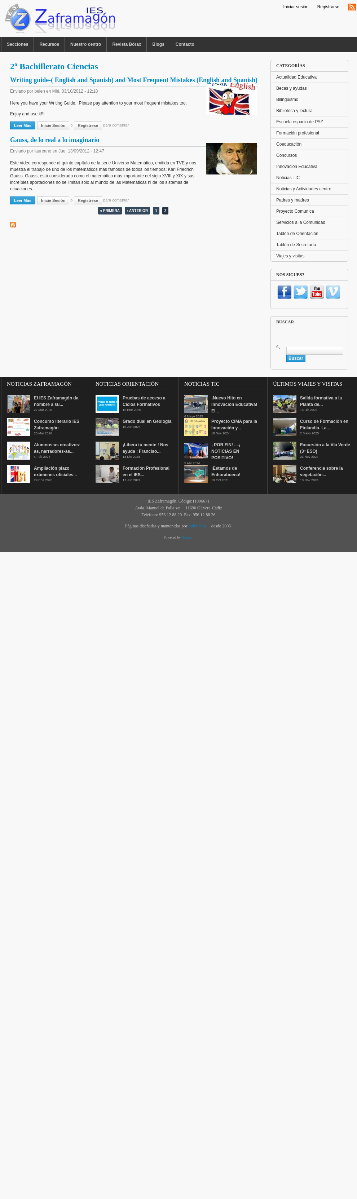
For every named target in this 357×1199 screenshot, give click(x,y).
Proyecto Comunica (295, 211)
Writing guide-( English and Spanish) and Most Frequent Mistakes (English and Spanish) (133, 80)
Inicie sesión (53, 125)
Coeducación (288, 144)
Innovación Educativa (296, 166)
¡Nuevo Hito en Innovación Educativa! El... (234, 404)
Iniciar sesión (296, 6)
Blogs (158, 44)
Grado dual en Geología (147, 421)
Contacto (185, 44)
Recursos (49, 44)
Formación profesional (297, 133)
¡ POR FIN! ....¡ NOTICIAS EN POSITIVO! (226, 451)
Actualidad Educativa (296, 77)
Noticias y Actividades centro (303, 188)
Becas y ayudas (291, 88)
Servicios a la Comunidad (300, 222)
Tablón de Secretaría (296, 244)
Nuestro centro (85, 44)
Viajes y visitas (290, 255)
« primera (110, 211)
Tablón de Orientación (297, 233)
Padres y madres (292, 200)
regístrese (88, 125)
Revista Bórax (126, 44)
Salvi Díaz (197, 525)
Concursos (286, 155)
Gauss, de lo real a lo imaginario (54, 139)
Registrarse (328, 6)
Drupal (187, 537)
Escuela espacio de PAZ (299, 121)
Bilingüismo (287, 99)
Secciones (17, 44)
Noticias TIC (288, 177)
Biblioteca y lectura (294, 110)
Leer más (24, 125)
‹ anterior (137, 211)
